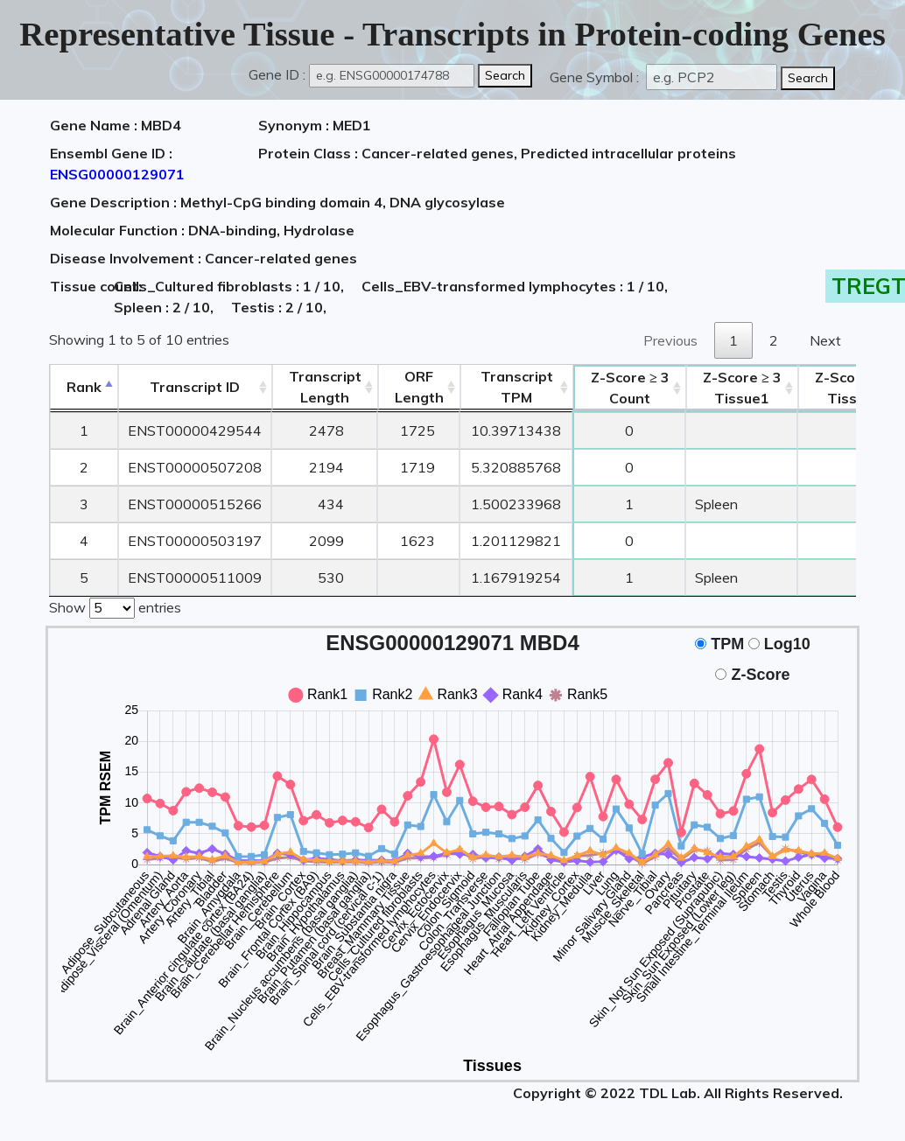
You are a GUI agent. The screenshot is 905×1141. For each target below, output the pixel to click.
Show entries (115, 606)
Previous (670, 340)
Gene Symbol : (596, 77)
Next (825, 340)
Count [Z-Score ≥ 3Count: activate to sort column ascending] (630, 387)
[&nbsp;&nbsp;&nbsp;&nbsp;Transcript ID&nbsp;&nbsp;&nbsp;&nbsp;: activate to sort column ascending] (194, 387)
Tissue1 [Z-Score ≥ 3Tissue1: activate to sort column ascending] (742, 387)
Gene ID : (277, 74)
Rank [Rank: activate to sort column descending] (84, 387)
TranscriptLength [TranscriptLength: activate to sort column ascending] (325, 387)
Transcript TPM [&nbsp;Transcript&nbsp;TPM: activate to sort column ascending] (517, 387)
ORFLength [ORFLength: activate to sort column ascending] (419, 387)
